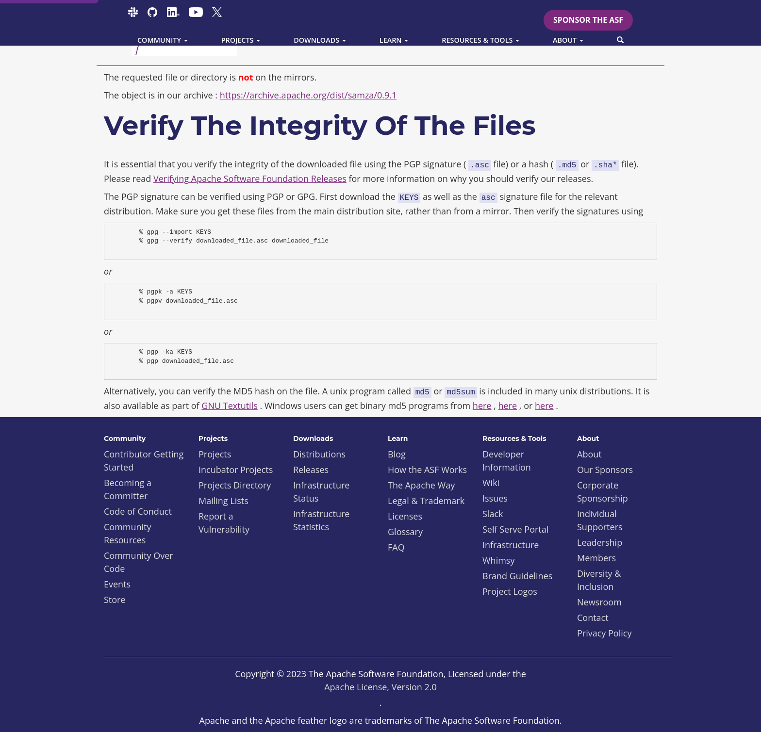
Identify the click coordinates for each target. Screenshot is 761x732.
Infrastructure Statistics (321, 520)
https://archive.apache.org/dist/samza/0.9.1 (308, 95)
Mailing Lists (223, 500)
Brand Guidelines (517, 576)
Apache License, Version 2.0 (380, 687)
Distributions (319, 454)
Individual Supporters (600, 520)
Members (596, 558)
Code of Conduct (138, 511)
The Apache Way (421, 485)
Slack (492, 514)
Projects (215, 454)
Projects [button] (241, 40)
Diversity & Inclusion (599, 580)
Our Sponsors (605, 469)
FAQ (396, 547)
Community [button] (162, 40)
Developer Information (506, 460)
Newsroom (599, 602)
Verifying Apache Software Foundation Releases (250, 178)
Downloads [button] (320, 40)
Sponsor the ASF (588, 20)
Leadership (599, 542)
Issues (495, 498)
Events (117, 584)
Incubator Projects (236, 469)
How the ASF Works (427, 469)
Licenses (405, 516)
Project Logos (509, 591)
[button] (620, 40)
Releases (311, 469)
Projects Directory (235, 485)
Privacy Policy (604, 633)
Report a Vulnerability (224, 522)
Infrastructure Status (321, 491)
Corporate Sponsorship (602, 491)
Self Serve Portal (515, 529)
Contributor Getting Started (143, 460)
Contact (593, 617)
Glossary (405, 531)
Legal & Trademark (426, 500)
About (589, 454)
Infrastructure (510, 545)
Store (115, 599)
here (482, 405)
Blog (397, 454)
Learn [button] (394, 40)
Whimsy (498, 560)
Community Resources (127, 533)
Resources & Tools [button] (480, 40)
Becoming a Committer (127, 489)
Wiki (490, 482)
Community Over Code (138, 562)
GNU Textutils (229, 405)
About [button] (568, 40)
